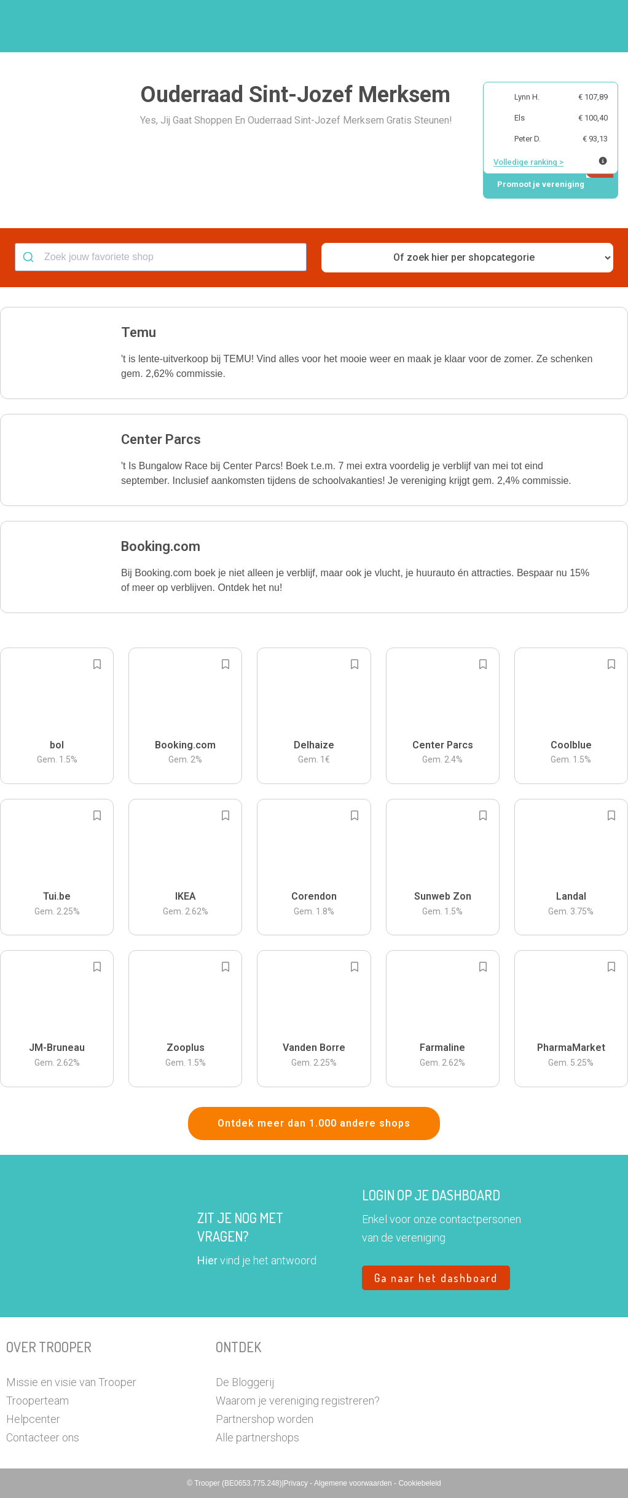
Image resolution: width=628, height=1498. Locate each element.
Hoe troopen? (250, 26)
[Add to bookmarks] (97, 664)
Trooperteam (37, 1400)
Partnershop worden (264, 1419)
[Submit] (29, 257)
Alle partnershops (257, 1437)
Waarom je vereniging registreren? (298, 1400)
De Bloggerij (245, 1382)
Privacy (297, 1483)
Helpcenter (33, 1419)
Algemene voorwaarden (354, 1483)
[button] (581, 26)
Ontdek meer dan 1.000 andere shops (314, 1123)
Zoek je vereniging (338, 26)
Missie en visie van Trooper (71, 1382)
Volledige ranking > (528, 162)
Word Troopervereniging (448, 26)
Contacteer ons (42, 1437)
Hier (207, 1260)
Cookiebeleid (419, 1483)
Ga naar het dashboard (436, 1278)
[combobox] (161, 257)
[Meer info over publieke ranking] (603, 161)
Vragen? (537, 26)
